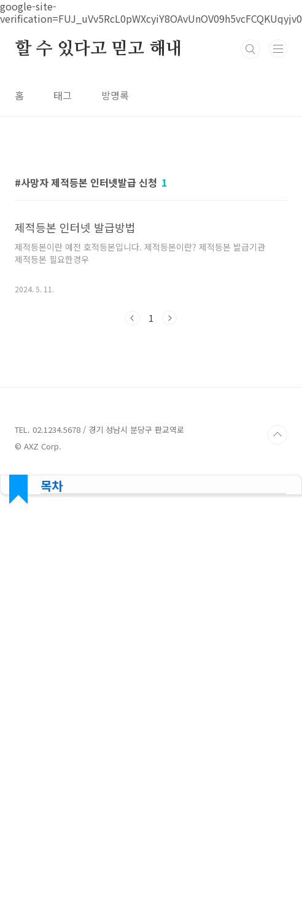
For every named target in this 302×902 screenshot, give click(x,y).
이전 (132, 490)
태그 (62, 95)
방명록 (115, 95)
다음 (169, 490)
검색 (250, 49)
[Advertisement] (151, 242)
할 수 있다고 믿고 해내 (98, 49)
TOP (277, 778)
